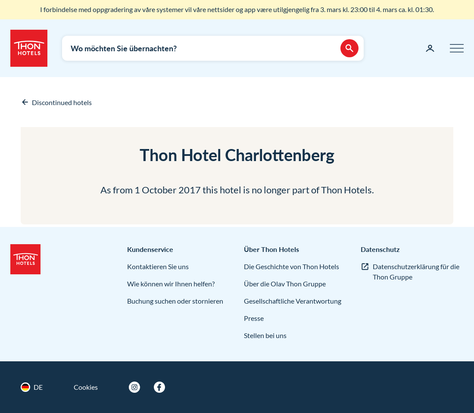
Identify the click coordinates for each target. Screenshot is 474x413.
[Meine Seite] (430, 48)
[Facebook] (159, 387)
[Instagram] (134, 387)
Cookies (86, 387)
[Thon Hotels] (28, 48)
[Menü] (457, 48)
